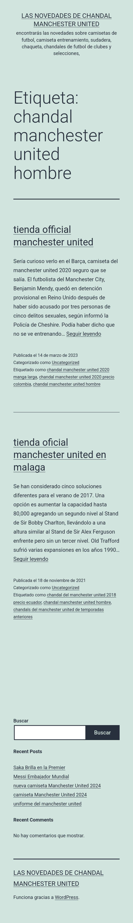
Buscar (20, 720)
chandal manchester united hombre (66, 384)
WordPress (66, 897)
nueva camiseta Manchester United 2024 (57, 785)
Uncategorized (65, 362)
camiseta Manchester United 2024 (50, 794)
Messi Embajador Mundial (41, 776)
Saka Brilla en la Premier (39, 767)
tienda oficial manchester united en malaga (59, 455)
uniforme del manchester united (47, 804)
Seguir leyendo (83, 334)
